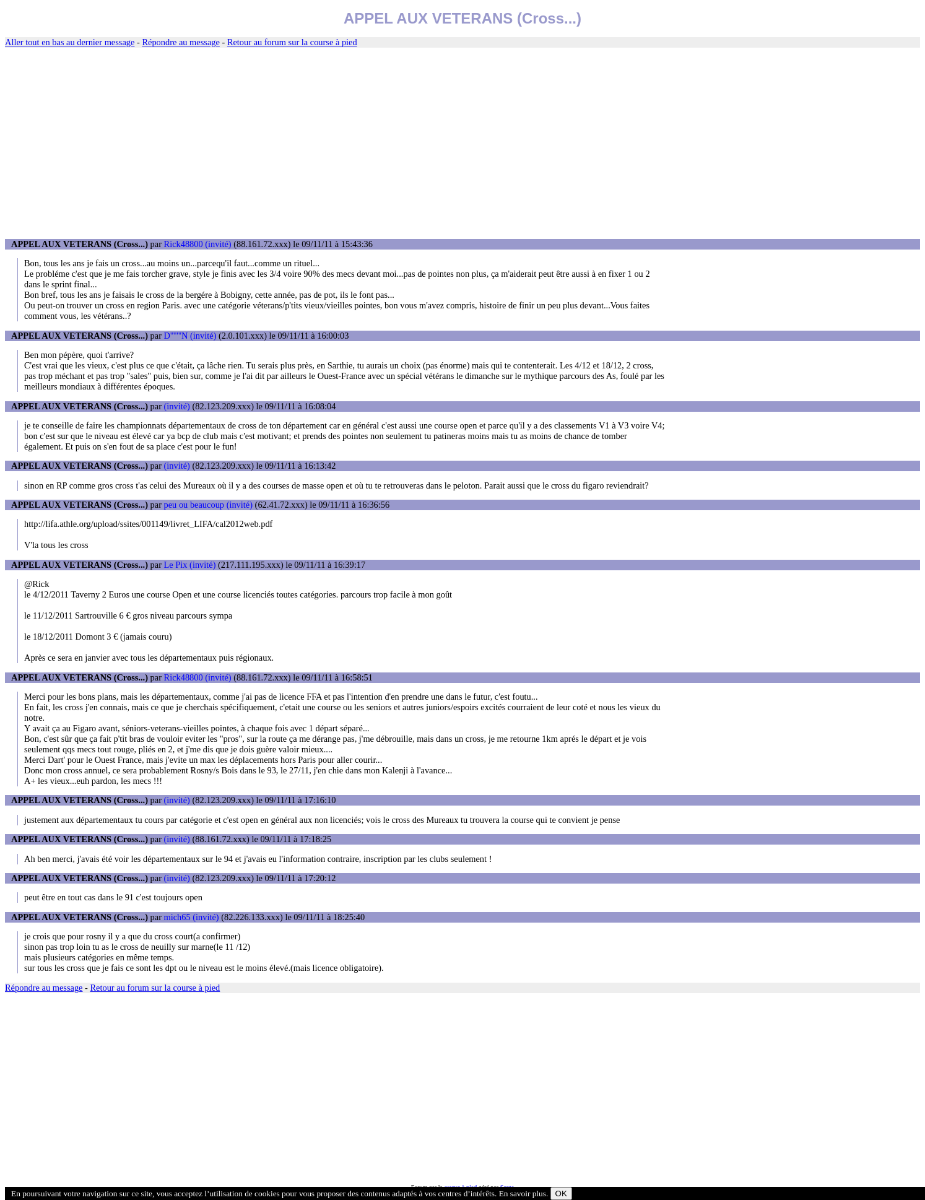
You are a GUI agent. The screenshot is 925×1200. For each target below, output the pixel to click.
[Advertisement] (462, 143)
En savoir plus (522, 1193)
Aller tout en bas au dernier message (69, 42)
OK (561, 1193)
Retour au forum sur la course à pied (292, 42)
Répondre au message (180, 42)
